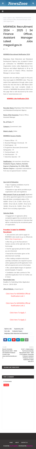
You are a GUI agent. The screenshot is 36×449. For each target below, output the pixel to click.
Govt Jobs (7, 331)
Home (5, 17)
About (17, 442)
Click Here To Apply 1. (18, 313)
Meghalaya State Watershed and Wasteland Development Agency (16, 334)
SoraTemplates (14, 446)
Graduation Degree (17, 331)
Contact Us (24, 442)
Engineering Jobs (18, 328)
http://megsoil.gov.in (16, 239)
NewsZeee (30, 446)
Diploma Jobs (11, 17)
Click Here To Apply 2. (18, 320)
